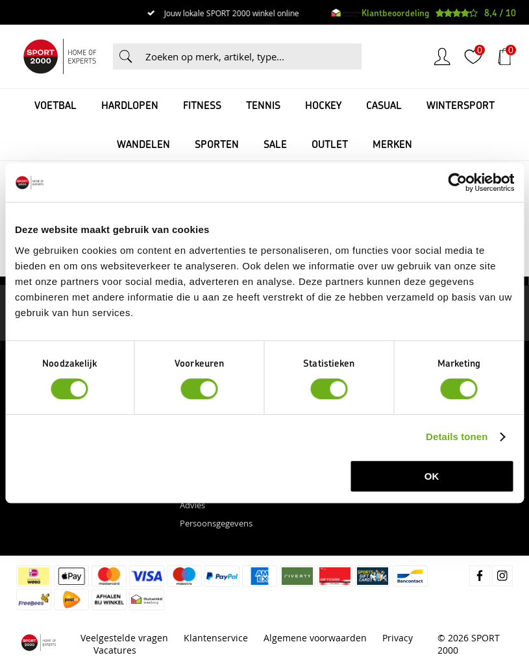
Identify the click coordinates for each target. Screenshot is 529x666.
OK (431, 476)
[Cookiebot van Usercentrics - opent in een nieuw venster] (457, 182)
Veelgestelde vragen (124, 638)
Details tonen (456, 436)
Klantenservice (216, 638)
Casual (384, 105)
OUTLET (330, 144)
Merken (392, 144)
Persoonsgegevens (216, 523)
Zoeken (126, 56)
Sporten (217, 144)
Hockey (323, 105)
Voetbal (55, 105)
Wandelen (143, 144)
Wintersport (460, 105)
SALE (275, 144)
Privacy (397, 638)
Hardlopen (129, 105)
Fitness (202, 105)
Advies (192, 505)
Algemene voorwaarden (315, 638)
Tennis (263, 105)
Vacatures (114, 650)
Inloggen (442, 56)
